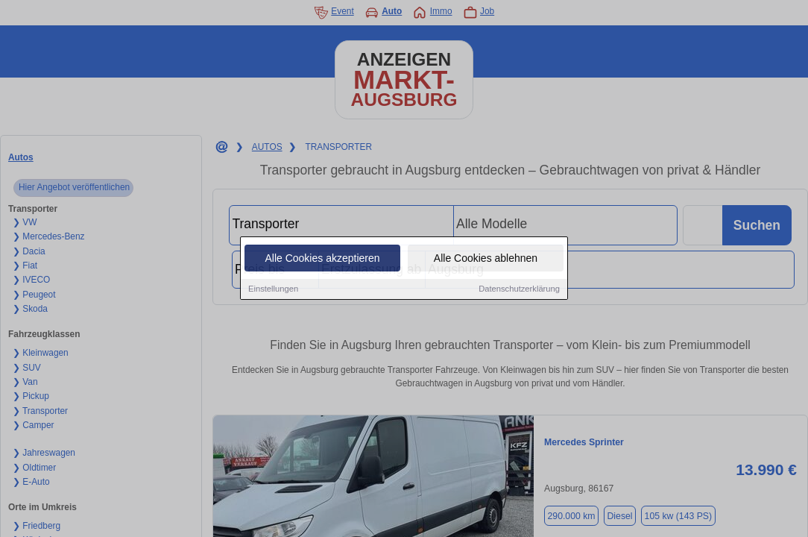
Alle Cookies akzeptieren (322, 259)
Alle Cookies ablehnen (485, 259)
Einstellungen (273, 289)
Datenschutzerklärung (519, 289)
